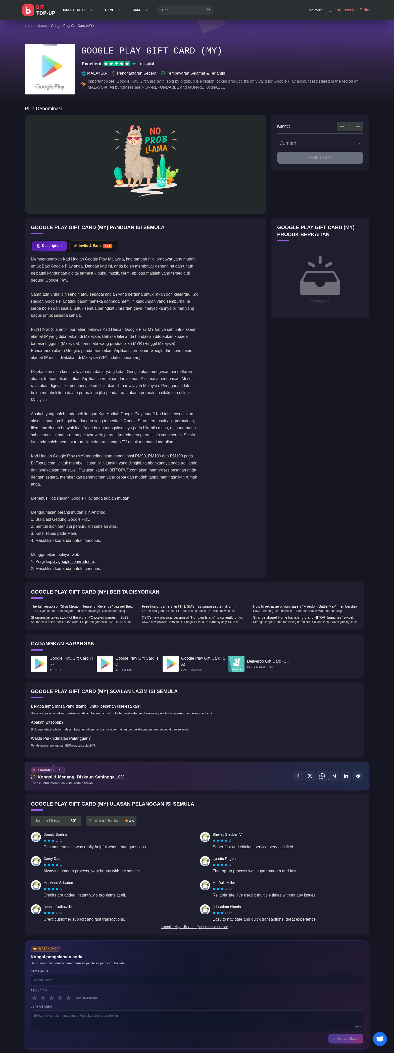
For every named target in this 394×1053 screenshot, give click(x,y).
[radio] (45, 840)
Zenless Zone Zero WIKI (42, 996)
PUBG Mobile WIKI (39, 1002)
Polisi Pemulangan (117, 986)
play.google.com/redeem (72, 561)
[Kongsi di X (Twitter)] (310, 776)
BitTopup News (36, 1007)
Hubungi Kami (78, 996)
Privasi (146, 991)
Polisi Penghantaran (118, 991)
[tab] (49, 246)
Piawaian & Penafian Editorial (161, 996)
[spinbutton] (350, 126)
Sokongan (76, 991)
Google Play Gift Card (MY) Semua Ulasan (197, 927)
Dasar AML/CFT (115, 996)
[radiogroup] (53, 840)
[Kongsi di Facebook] (298, 776)
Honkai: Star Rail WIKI (41, 991)
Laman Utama (36, 26)
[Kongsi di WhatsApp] (322, 776)
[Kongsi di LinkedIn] (346, 776)
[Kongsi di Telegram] (334, 776)
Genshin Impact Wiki (40, 986)
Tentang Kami (78, 986)
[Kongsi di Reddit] (358, 776)
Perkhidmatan (150, 986)
